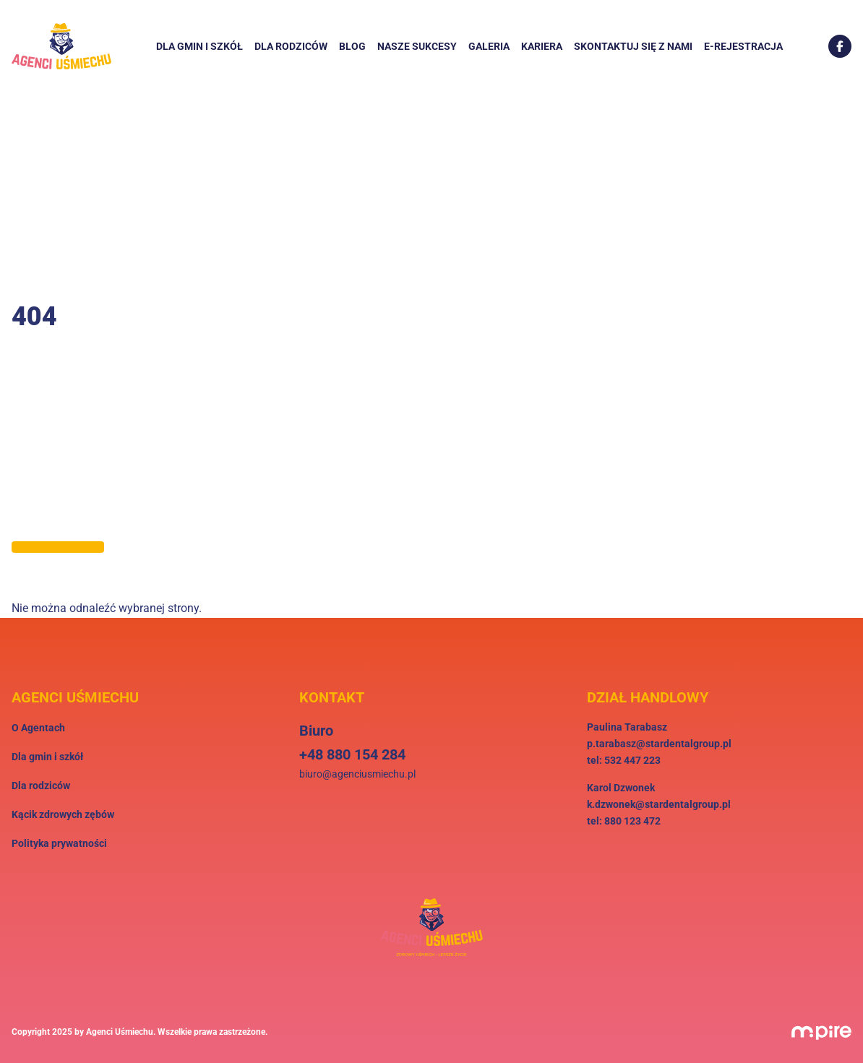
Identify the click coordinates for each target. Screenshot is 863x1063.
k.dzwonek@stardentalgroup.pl (659, 804)
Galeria (489, 46)
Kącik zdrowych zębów (63, 814)
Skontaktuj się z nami (633, 46)
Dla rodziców (290, 46)
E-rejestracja (743, 46)
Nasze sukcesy (417, 46)
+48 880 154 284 (352, 754)
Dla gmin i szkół (199, 46)
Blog (352, 46)
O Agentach (38, 727)
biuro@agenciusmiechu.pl (357, 774)
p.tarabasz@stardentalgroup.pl (659, 743)
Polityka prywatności (59, 843)
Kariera (541, 46)
